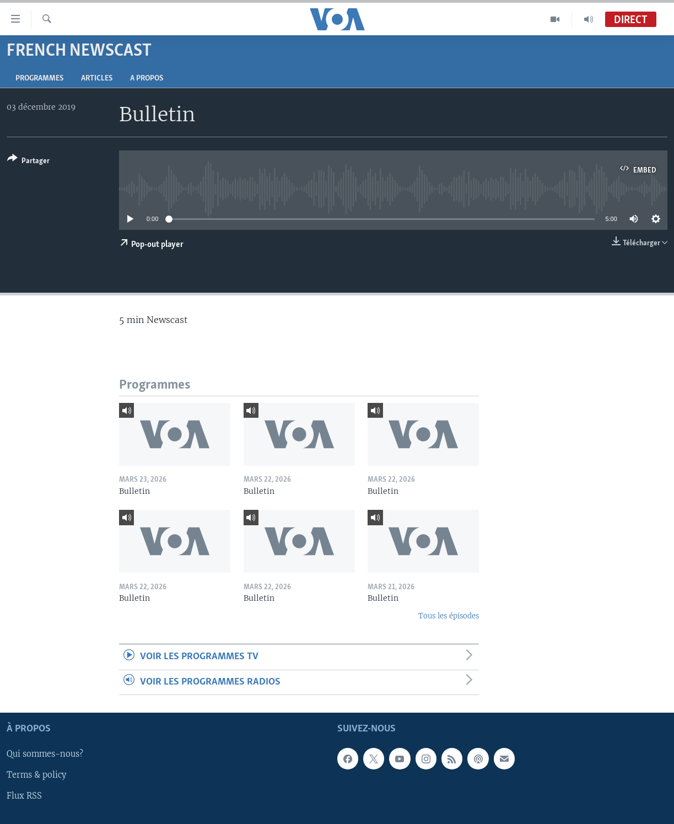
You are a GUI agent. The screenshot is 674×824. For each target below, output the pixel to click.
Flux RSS (24, 796)
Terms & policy (36, 775)
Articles (96, 78)
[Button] (28, 161)
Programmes (39, 78)
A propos (146, 78)
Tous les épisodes (448, 616)
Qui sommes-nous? (45, 754)
